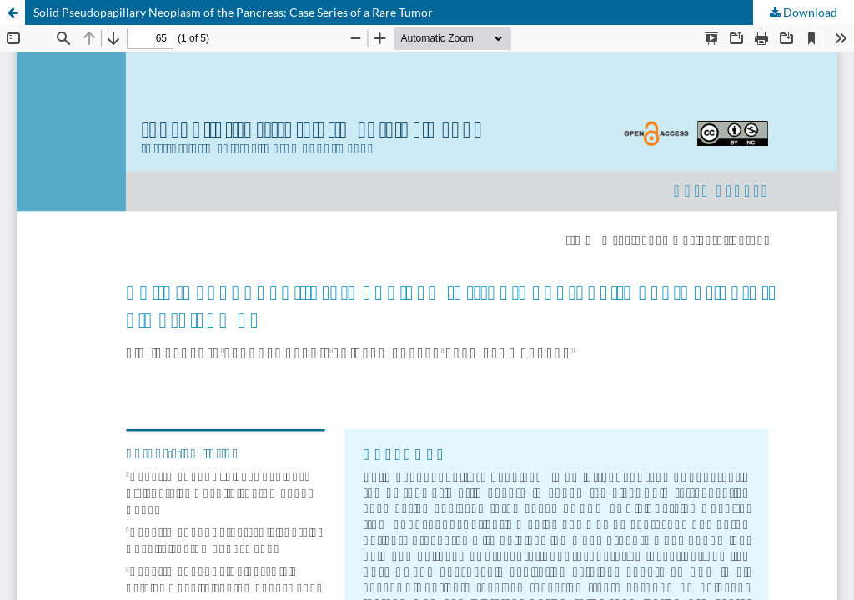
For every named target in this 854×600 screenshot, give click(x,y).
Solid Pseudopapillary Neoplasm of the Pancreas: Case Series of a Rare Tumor (233, 12)
